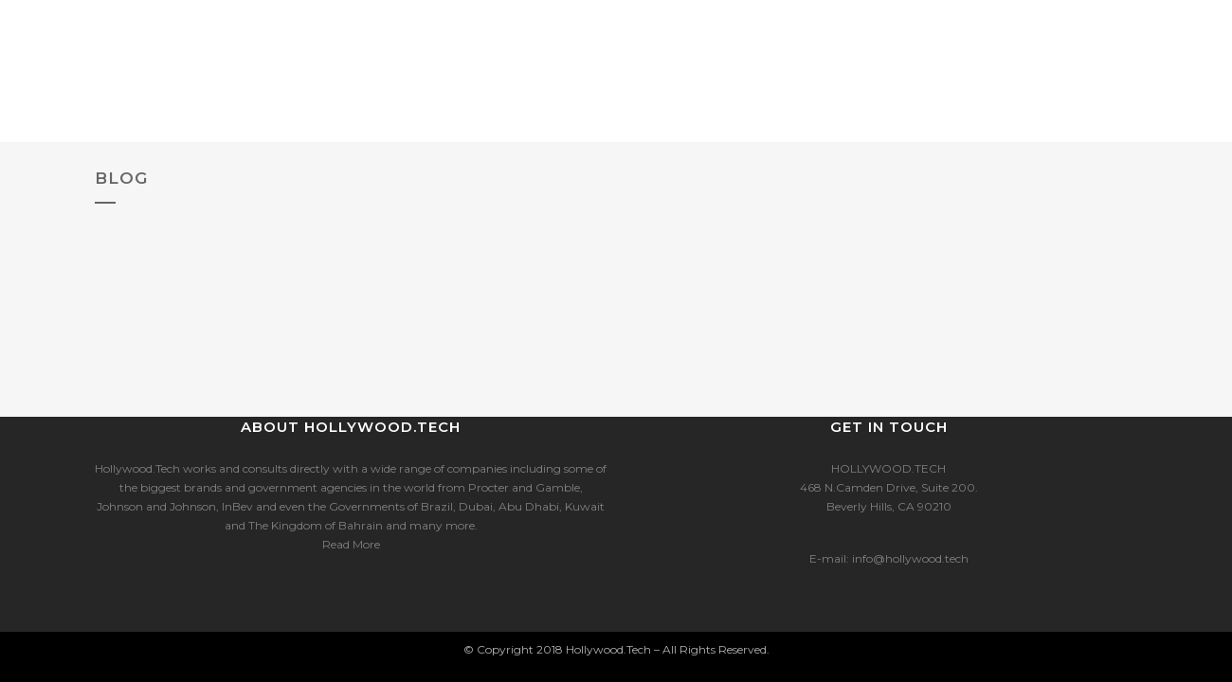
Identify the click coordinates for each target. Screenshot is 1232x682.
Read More (351, 544)
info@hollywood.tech (910, 558)
